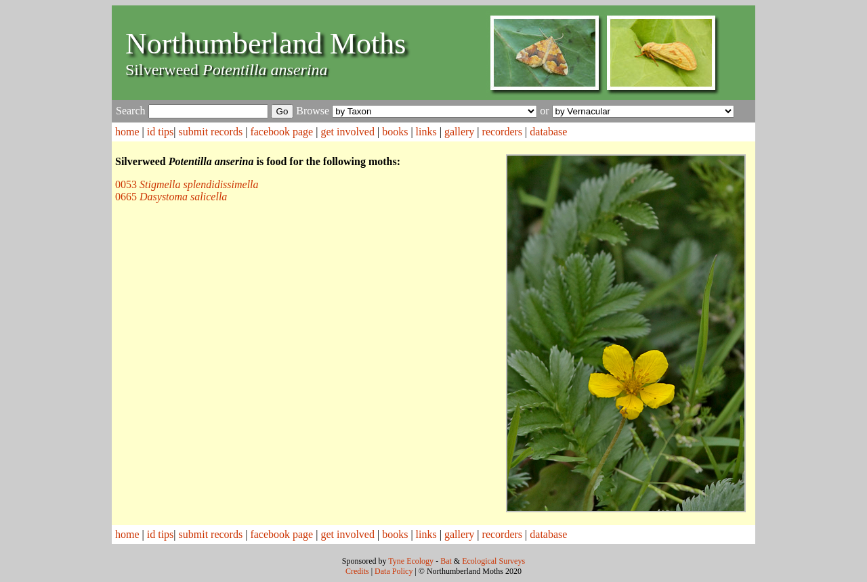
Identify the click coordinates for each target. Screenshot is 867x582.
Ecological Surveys (493, 561)
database (548, 131)
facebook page (281, 131)
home (127, 131)
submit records (211, 131)
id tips (160, 131)
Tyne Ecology (411, 561)
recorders (502, 131)
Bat (446, 561)
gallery (459, 131)
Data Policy (394, 571)
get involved (347, 131)
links (426, 131)
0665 (171, 196)
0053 (187, 184)
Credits (357, 571)
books (395, 131)
